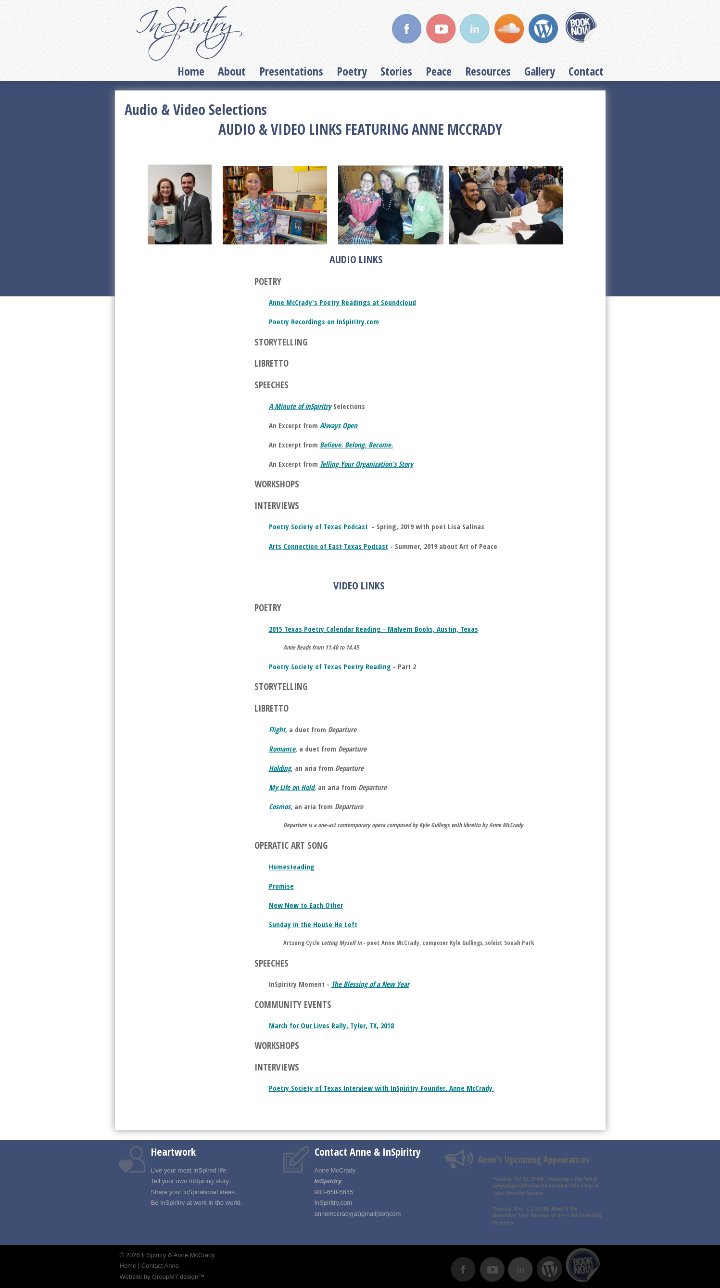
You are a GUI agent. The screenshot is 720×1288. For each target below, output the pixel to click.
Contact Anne (160, 1265)
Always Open (338, 425)
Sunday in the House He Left (313, 924)
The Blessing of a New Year (370, 984)
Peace (439, 71)
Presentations (291, 71)
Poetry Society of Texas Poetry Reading (330, 666)
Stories (396, 71)
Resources (488, 71)
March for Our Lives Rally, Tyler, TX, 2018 (331, 1025)
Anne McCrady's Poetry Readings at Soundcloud (342, 302)
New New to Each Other (306, 905)
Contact (586, 71)
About (232, 71)
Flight (277, 729)
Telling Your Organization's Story (366, 464)
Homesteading (292, 866)
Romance (282, 748)
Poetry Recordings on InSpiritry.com (324, 321)
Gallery (539, 71)
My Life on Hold (291, 787)
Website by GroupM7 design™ (162, 1276)
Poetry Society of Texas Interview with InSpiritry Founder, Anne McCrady (381, 1088)
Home (190, 71)
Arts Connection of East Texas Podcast (328, 546)
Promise (281, 886)
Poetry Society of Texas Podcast (319, 526)
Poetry (352, 71)
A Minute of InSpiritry (300, 406)
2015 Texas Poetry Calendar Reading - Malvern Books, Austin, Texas (373, 629)
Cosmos (280, 806)
